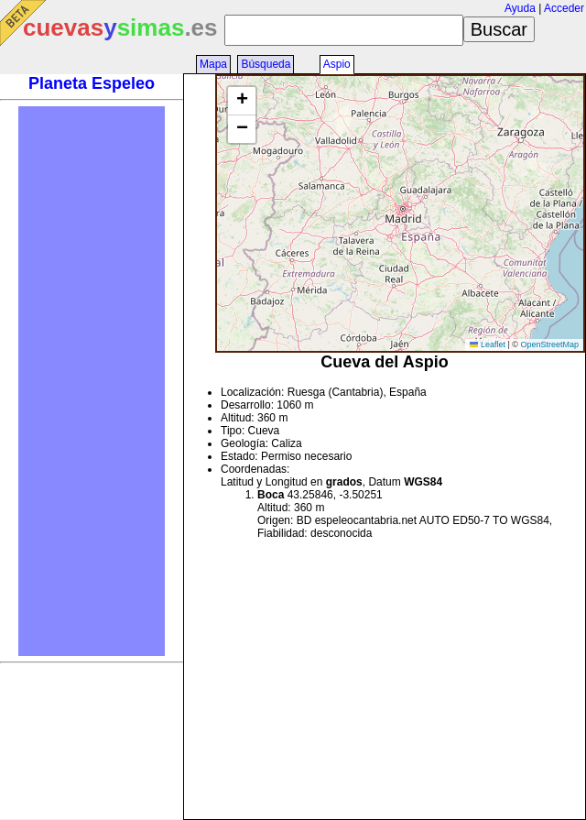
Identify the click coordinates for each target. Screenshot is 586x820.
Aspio (337, 64)
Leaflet (487, 344)
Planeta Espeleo (91, 83)
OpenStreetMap (549, 344)
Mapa (213, 64)
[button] (241, 101)
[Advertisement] (91, 381)
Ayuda (520, 8)
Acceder (564, 8)
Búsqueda (265, 64)
